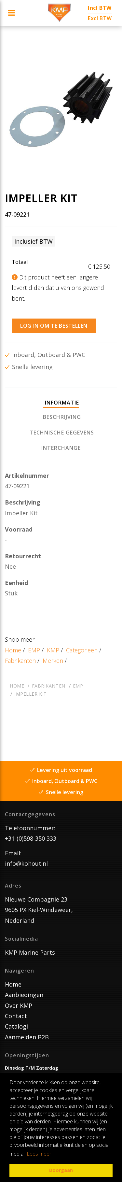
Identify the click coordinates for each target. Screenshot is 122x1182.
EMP (34, 650)
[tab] (61, 403)
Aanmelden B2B (27, 1037)
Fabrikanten (20, 660)
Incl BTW (100, 8)
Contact (16, 1016)
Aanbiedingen (24, 995)
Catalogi (16, 1026)
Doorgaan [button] (61, 1170)
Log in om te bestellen (54, 325)
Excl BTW (100, 18)
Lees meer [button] (39, 1153)
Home (13, 650)
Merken (53, 660)
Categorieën (82, 650)
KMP (53, 650)
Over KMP (18, 1005)
